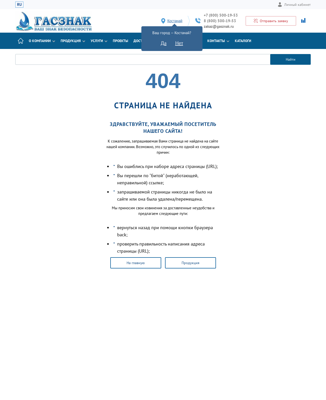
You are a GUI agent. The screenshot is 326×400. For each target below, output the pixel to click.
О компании (42, 40)
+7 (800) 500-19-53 (221, 15)
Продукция (73, 40)
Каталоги (243, 40)
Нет (179, 43)
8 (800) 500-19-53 (220, 20)
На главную (136, 263)
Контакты (218, 40)
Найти (290, 59)
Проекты (120, 40)
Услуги (99, 40)
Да (164, 43)
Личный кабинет (294, 4)
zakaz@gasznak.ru (219, 26)
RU (19, 4)
